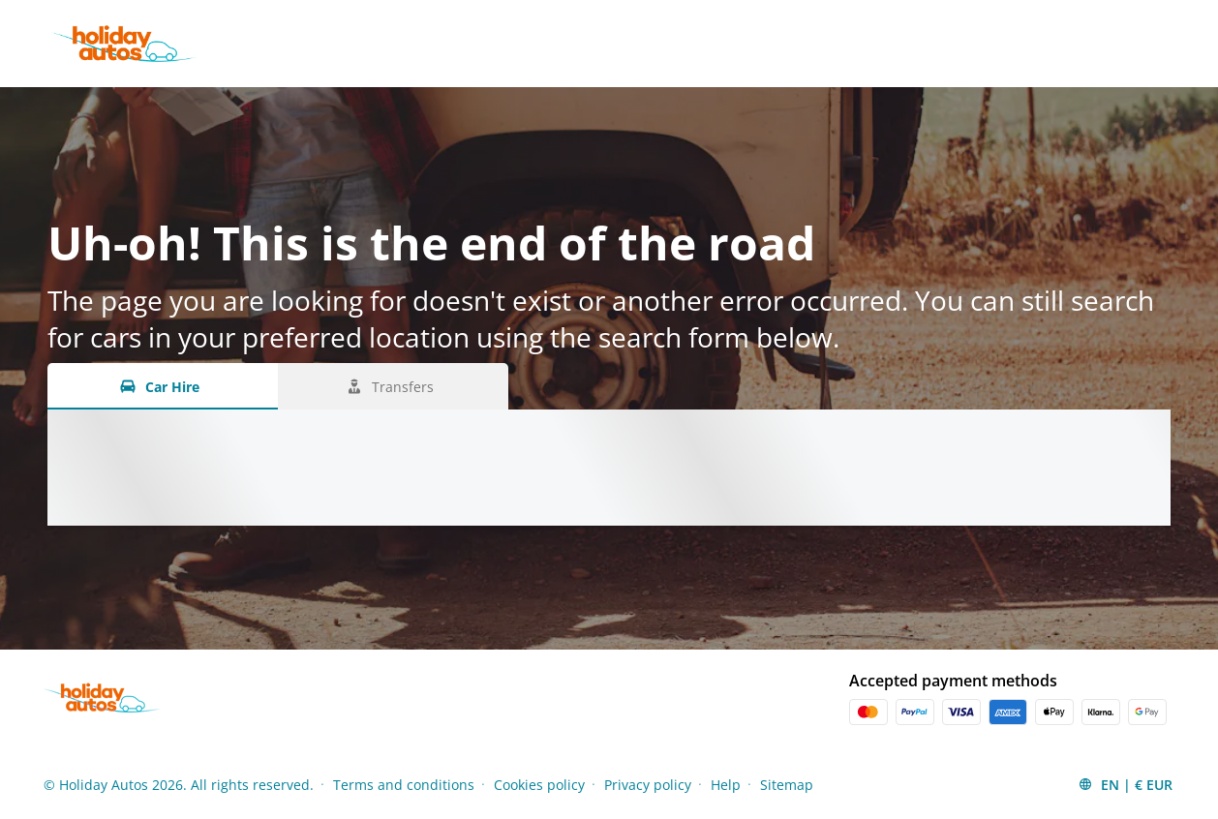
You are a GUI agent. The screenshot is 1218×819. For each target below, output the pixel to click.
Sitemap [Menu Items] (786, 784)
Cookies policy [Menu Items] (539, 784)
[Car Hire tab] (162, 386)
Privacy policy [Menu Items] (647, 784)
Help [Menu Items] (726, 784)
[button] (1125, 784)
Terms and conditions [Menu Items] (403, 784)
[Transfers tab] (393, 386)
